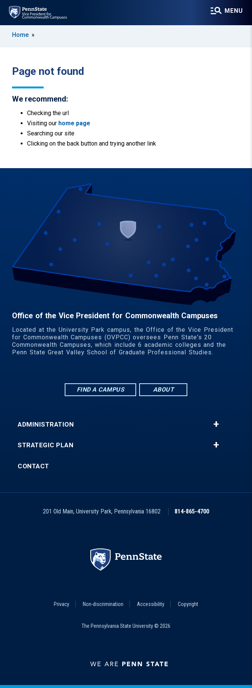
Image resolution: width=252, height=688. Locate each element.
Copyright (188, 604)
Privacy (61, 604)
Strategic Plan (45, 445)
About (163, 389)
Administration (46, 424)
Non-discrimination (103, 604)
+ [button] (216, 424)
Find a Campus (100, 389)
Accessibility (150, 604)
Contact (33, 466)
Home (20, 34)
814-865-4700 (192, 511)
